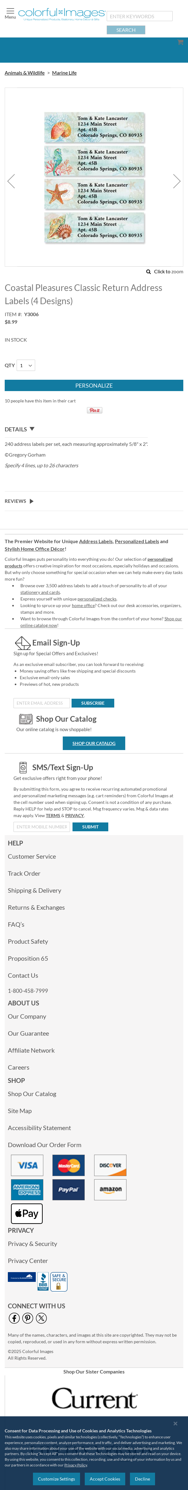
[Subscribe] (93, 703)
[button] (11, 181)
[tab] (76, 429)
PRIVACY (74, 815)
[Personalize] (94, 385)
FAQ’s (16, 924)
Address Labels (96, 541)
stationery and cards (40, 592)
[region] (94, 1453)
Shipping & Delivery (34, 890)
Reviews (15, 501)
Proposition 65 (28, 958)
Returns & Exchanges (36, 907)
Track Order (24, 873)
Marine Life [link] (64, 73)
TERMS (53, 815)
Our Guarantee (28, 1033)
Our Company (27, 1016)
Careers (19, 1067)
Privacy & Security (32, 1243)
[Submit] (90, 826)
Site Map (20, 1110)
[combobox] (140, 16)
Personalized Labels (137, 541)
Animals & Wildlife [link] (25, 73)
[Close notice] (175, 1423)
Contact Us (23, 975)
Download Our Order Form (44, 1144)
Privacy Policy (75, 1465)
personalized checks (97, 598)
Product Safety (28, 941)
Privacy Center (28, 1260)
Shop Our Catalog (94, 743)
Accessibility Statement (39, 1127)
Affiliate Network (31, 1050)
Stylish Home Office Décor (35, 549)
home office (83, 605)
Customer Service (32, 856)
